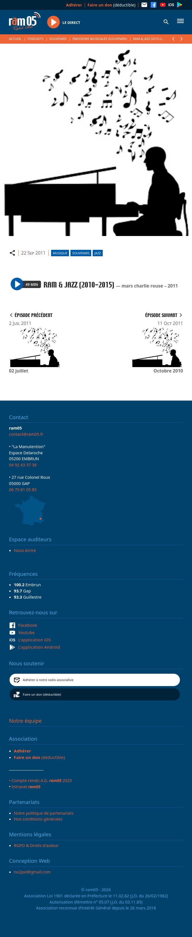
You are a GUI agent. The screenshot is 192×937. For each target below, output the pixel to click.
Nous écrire (25, 550)
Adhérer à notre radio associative (48, 680)
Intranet (26, 786)
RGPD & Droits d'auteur (36, 845)
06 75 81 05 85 (22, 489)
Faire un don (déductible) (42, 694)
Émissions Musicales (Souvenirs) (99, 39)
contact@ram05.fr (26, 434)
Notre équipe (25, 720)
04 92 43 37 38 (22, 465)
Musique (60, 253)
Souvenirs (58, 39)
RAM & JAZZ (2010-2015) (150, 39)
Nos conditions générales (38, 819)
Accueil (15, 39)
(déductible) (112, 5)
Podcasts (35, 39)
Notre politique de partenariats (44, 813)
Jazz (98, 253)
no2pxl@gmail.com (32, 872)
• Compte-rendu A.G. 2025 (40, 780)
